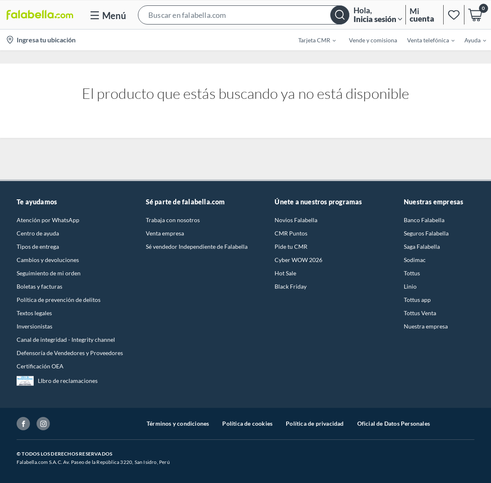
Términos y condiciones (178, 423)
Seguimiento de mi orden (49, 273)
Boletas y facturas (39, 286)
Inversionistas (34, 326)
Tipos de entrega (38, 246)
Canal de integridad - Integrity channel (66, 339)
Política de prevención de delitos (59, 299)
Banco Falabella (424, 219)
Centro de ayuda (38, 233)
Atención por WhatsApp (48, 219)
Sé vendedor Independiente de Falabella (197, 246)
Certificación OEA (40, 366)
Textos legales (34, 312)
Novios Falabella (296, 219)
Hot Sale (285, 273)
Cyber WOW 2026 (298, 259)
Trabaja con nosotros (173, 219)
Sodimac (415, 259)
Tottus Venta (420, 312)
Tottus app (417, 299)
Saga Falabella (422, 246)
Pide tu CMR (291, 246)
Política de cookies (247, 423)
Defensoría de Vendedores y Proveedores (70, 352)
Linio (410, 286)
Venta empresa (165, 233)
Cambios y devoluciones (48, 259)
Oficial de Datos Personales (393, 423)
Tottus (412, 273)
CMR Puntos (291, 233)
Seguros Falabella (426, 233)
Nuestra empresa (426, 326)
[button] (243, 14)
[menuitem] (312, 40)
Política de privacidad (315, 423)
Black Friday (291, 286)
